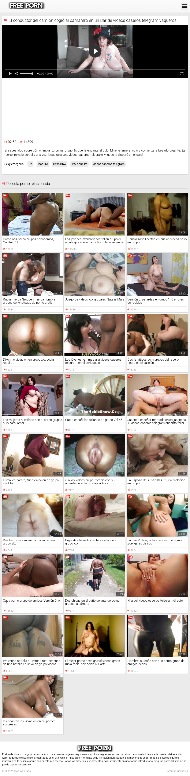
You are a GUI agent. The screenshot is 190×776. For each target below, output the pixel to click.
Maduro (43, 164)
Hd (30, 164)
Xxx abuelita (79, 164)
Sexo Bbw (59, 164)
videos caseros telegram (108, 164)
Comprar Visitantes (177, 771)
